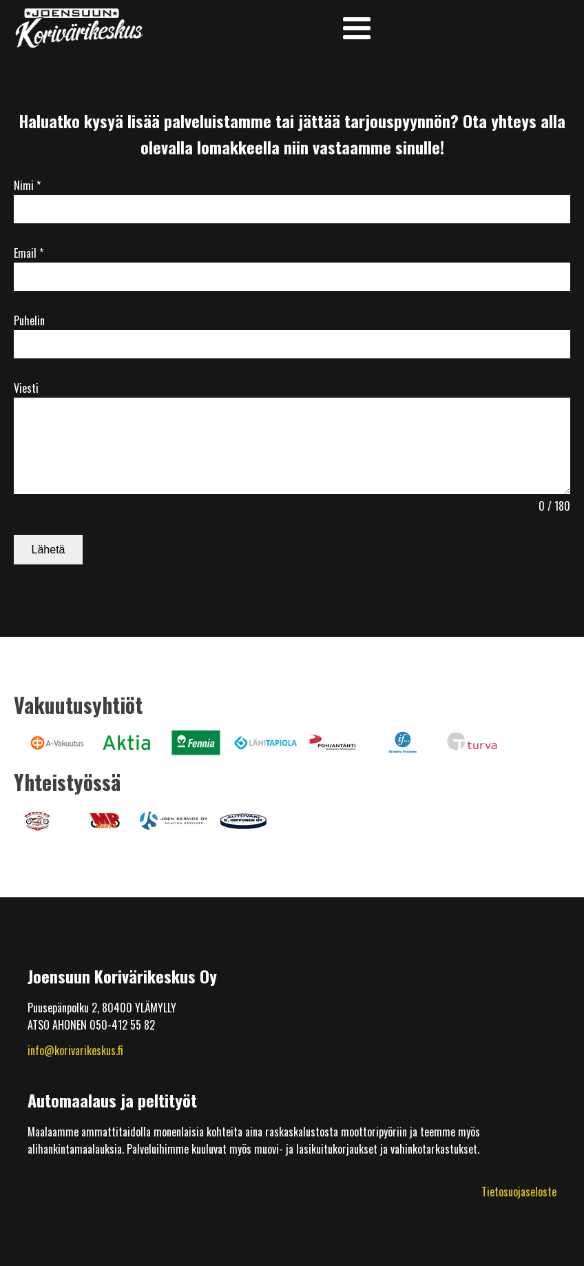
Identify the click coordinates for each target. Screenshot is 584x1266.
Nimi (27, 185)
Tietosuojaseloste (518, 1191)
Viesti (26, 388)
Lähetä (48, 549)
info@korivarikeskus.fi (75, 1050)
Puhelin (29, 320)
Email (28, 253)
